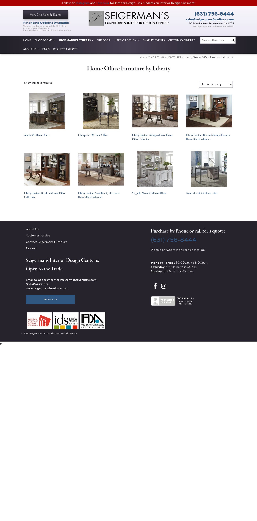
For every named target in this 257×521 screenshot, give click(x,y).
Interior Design (126, 40)
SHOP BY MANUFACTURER (165, 57)
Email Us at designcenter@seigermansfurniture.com (61, 280)
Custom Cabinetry (181, 40)
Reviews (31, 248)
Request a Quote (65, 49)
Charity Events (154, 40)
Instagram (83, 3)
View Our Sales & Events (45, 14)
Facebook (102, 3)
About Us (31, 49)
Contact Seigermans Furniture (46, 242)
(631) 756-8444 (214, 14)
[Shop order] (216, 84)
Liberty (187, 57)
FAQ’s (46, 49)
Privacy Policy (60, 333)
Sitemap (72, 333)
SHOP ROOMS (45, 40)
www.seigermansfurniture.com (47, 288)
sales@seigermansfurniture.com (210, 19)
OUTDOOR (103, 40)
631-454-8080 (37, 284)
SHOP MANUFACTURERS (76, 40)
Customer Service (38, 235)
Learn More (50, 299)
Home (27, 40)
